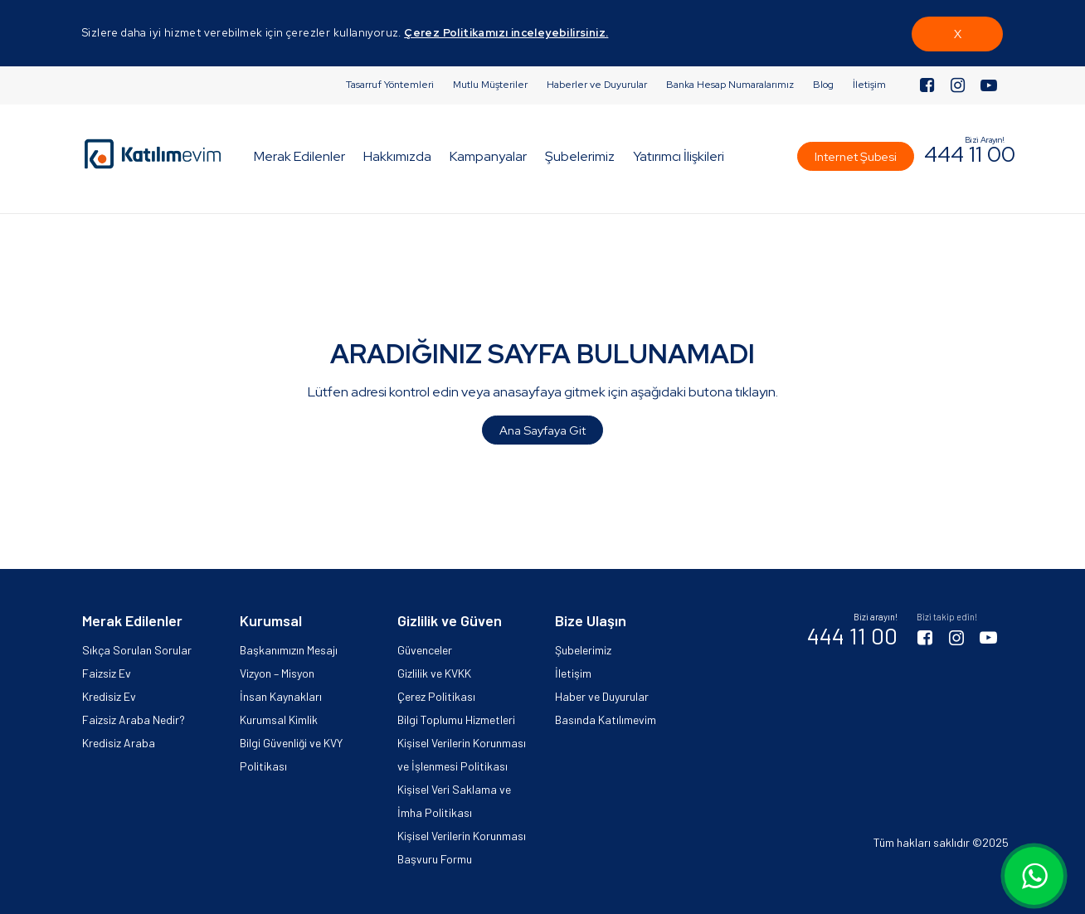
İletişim (869, 84)
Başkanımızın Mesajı (289, 650)
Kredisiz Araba (118, 743)
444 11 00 (969, 154)
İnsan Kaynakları (281, 696)
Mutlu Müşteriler (490, 84)
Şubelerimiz (580, 156)
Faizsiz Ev (106, 673)
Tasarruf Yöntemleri (390, 84)
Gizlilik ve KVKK (434, 673)
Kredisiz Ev (109, 696)
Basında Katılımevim (605, 719)
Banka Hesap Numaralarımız (730, 84)
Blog (823, 84)
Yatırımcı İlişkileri (678, 156)
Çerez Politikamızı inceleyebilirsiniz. (506, 33)
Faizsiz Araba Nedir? (133, 719)
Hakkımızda (397, 156)
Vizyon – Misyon (277, 673)
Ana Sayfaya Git (542, 430)
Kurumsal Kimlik (279, 719)
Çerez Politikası (436, 696)
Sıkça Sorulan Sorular (137, 650)
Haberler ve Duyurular (597, 84)
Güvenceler (424, 650)
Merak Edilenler (299, 156)
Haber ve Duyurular (602, 696)
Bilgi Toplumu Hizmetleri (456, 719)
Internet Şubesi (856, 156)
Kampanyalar (488, 156)
